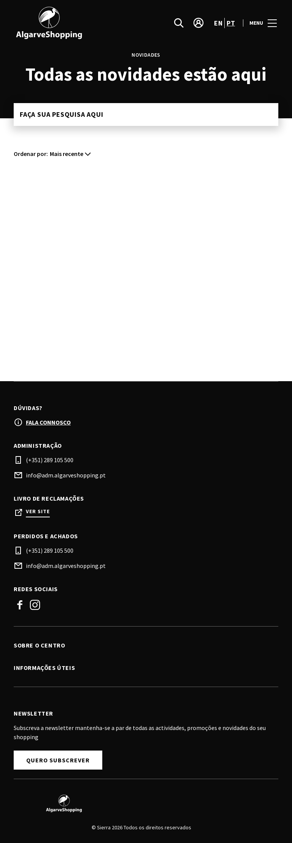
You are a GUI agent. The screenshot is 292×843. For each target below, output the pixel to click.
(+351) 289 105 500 (49, 460)
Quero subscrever (58, 760)
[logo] (80, 23)
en (218, 23)
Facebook (20, 605)
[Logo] (141, 803)
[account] (198, 23)
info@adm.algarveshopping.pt (66, 475)
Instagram (35, 605)
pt (231, 23)
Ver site (38, 511)
